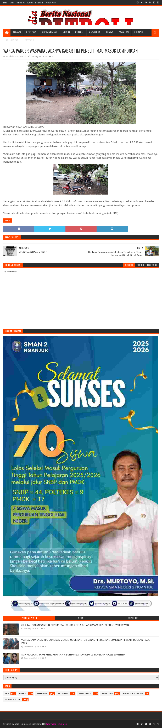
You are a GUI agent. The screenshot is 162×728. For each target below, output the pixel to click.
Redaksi (30, 2)
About (12, 2)
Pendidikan (85, 694)
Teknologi (124, 32)
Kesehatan (42, 694)
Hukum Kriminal (49, 32)
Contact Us (20, 2)
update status (12, 700)
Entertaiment (12, 39)
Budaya (109, 32)
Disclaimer (39, 2)
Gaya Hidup (94, 32)
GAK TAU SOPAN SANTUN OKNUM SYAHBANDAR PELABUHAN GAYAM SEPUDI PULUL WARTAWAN (75, 625)
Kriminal (79, 32)
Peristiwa (31, 32)
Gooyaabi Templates (56, 724)
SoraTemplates (22, 724)
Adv (7, 694)
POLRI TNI (138, 32)
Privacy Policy (51, 2)
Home (5, 2)
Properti (29, 39)
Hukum (66, 32)
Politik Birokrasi (133, 694)
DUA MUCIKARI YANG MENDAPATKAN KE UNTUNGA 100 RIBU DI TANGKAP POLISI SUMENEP (73, 654)
